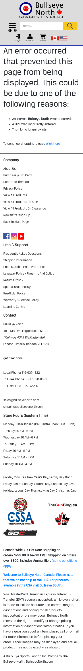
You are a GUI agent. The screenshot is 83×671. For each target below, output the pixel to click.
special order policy (17, 286)
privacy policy (12, 188)
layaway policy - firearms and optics (28, 273)
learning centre (14, 306)
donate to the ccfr (16, 182)
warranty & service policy (21, 300)
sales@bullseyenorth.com (21, 400)
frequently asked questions (22, 253)
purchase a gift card (17, 175)
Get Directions (13, 358)
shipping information (17, 260)
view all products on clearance (24, 208)
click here (53, 144)
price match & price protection (24, 267)
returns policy (13, 280)
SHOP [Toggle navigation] (12, 28)
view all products (15, 195)
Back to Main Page (16, 221)
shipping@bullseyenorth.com (23, 406)
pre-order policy (14, 293)
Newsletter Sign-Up (16, 215)
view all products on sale (20, 202)
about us (9, 168)
